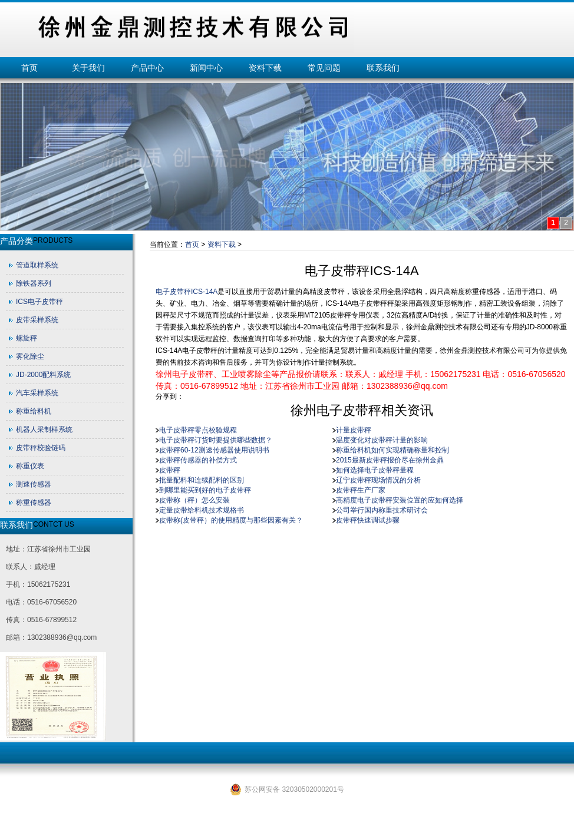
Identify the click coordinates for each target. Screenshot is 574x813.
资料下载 (265, 67)
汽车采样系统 (37, 393)
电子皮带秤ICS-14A (186, 291)
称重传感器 (33, 502)
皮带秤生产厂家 (360, 490)
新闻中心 (206, 67)
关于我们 (88, 67)
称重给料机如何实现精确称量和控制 (392, 450)
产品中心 (147, 67)
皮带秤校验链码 (40, 448)
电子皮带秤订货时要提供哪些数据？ (215, 440)
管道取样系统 (37, 265)
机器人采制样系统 (44, 429)
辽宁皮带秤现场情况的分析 (378, 480)
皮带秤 (169, 470)
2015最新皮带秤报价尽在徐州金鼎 (390, 460)
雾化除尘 (30, 356)
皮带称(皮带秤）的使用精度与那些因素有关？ (231, 520)
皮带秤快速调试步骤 (368, 520)
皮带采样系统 (37, 320)
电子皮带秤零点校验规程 (198, 430)
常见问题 (324, 67)
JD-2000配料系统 (43, 375)
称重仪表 (30, 466)
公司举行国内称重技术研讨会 (382, 510)
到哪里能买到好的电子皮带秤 (205, 490)
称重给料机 (33, 411)
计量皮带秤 (353, 430)
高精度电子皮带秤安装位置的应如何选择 (399, 500)
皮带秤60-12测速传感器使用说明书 (214, 450)
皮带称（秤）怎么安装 (194, 500)
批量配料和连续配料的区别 (201, 480)
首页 (29, 67)
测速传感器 (33, 484)
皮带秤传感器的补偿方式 (198, 460)
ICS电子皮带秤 (39, 302)
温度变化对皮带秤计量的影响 (382, 440)
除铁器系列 (33, 283)
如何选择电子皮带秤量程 (375, 470)
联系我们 (383, 67)
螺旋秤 (26, 338)
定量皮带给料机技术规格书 (201, 510)
